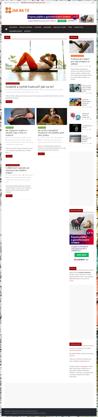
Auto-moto (13, 27)
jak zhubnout (54, 89)
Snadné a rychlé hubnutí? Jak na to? (30, 87)
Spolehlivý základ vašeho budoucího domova (86, 102)
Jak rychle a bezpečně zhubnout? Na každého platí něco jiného (51, 132)
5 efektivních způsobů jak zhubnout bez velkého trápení (17, 170)
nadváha (60, 89)
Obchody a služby (59, 27)
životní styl (59, 142)
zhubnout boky (29, 142)
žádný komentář (28, 89)
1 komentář (27, 137)
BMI (40, 140)
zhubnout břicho (10, 144)
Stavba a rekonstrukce (77, 56)
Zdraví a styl (78, 27)
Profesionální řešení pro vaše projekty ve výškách (36, 3)
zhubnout (22, 92)
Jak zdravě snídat (74, 353)
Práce (70, 27)
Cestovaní (37, 27)
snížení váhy (17, 92)
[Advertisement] (81, 178)
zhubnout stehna (19, 144)
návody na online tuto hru (81, 361)
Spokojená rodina (15, 31)
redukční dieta (9, 92)
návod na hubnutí (26, 140)
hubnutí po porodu (75, 350)
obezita (54, 142)
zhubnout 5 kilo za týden (19, 142)
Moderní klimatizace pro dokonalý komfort (86, 138)
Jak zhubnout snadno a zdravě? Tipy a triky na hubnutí (16, 132)
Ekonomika (47, 27)
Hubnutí (42, 89)
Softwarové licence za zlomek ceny (86, 115)
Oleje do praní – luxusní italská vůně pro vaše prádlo (87, 88)
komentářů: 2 (59, 137)
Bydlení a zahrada (25, 27)
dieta (37, 89)
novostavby (84, 366)
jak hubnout (47, 89)
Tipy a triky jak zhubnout (13, 83)
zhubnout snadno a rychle (32, 92)
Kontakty (27, 31)
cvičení (44, 140)
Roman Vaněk (19, 89)
